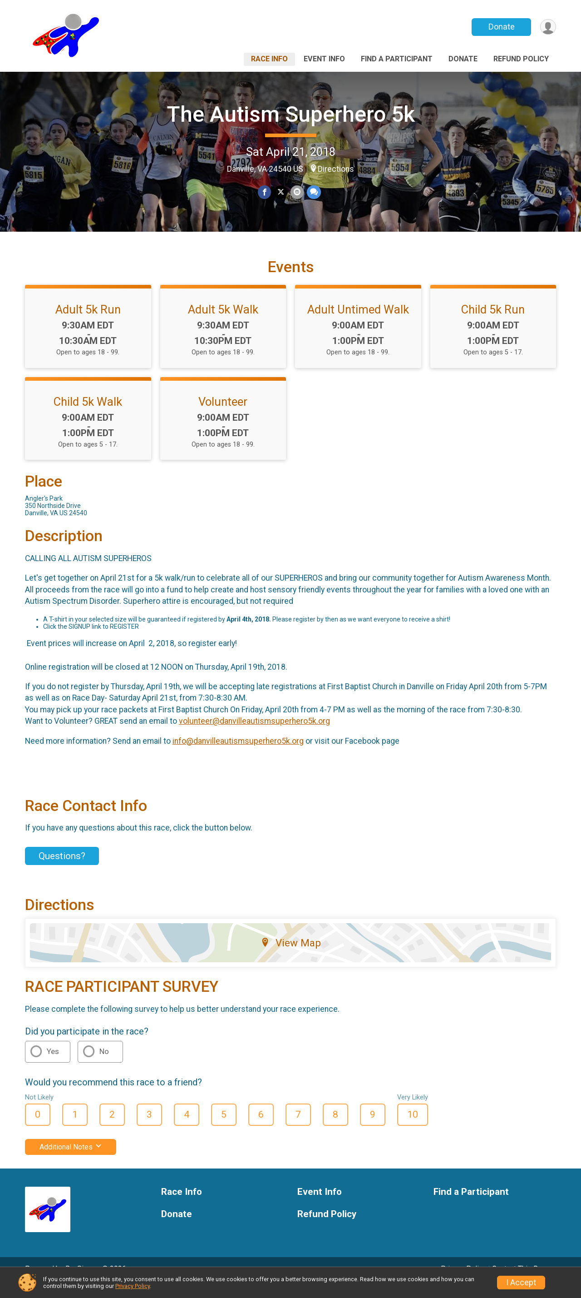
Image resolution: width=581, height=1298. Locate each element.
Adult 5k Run (88, 322)
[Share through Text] (313, 192)
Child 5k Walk (88, 414)
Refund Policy (521, 59)
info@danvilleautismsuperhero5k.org (238, 753)
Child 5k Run (493, 322)
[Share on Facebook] (264, 192)
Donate (500, 26)
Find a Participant (397, 59)
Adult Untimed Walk (358, 322)
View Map (291, 955)
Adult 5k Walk (223, 322)
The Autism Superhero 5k (291, 114)
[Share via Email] (296, 192)
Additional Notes (70, 1159)
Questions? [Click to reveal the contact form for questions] (62, 868)
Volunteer (222, 414)
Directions (336, 169)
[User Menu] (547, 27)
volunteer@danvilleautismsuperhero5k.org (254, 733)
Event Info (324, 59)
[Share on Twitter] (280, 192)
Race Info (269, 59)
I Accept (521, 1282)
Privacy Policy (132, 1286)
